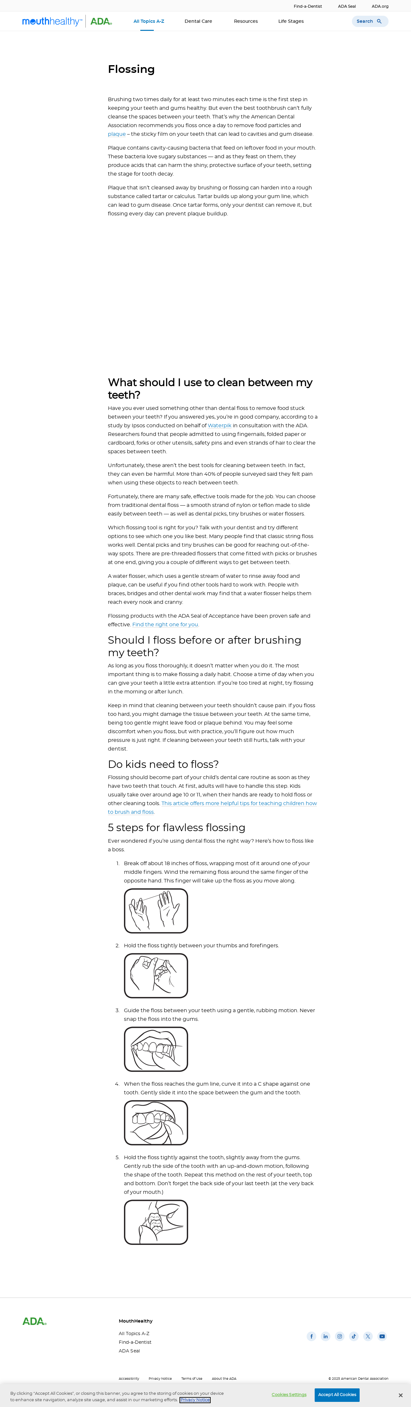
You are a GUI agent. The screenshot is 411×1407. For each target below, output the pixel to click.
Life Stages (291, 21)
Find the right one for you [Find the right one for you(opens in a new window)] (165, 624)
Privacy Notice (160, 1378)
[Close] (401, 1395)
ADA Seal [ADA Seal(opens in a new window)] (347, 6)
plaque (117, 134)
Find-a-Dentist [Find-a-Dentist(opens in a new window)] (308, 6)
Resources (246, 21)
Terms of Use (191, 1378)
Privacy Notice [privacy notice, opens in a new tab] (195, 1400)
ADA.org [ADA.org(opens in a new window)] (380, 6)
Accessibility (129, 1378)
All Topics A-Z (149, 21)
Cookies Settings (289, 1395)
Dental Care (199, 21)
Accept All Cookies (337, 1395)
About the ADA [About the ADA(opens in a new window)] (224, 1378)
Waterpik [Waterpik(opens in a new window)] (220, 425)
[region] (205, 1395)
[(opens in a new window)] (311, 1341)
